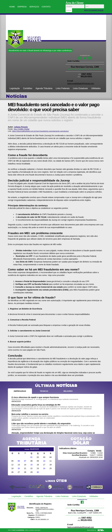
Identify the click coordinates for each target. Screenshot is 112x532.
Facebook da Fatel (79, 58)
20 (19, 468)
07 (25, 461)
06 (19, 461)
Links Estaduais (80, 88)
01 (31, 457)
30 (38, 472)
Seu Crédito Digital (21, 129)
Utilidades (96, 88)
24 (44, 468)
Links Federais (63, 88)
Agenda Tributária (44, 88)
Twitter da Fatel (84, 58)
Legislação (15, 88)
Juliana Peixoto (21, 127)
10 (44, 461)
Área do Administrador (93, 10)
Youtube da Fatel (89, 58)
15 (31, 465)
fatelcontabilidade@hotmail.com (80, 83)
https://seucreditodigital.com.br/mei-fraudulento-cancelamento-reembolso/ (40, 131)
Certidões (27, 88)
